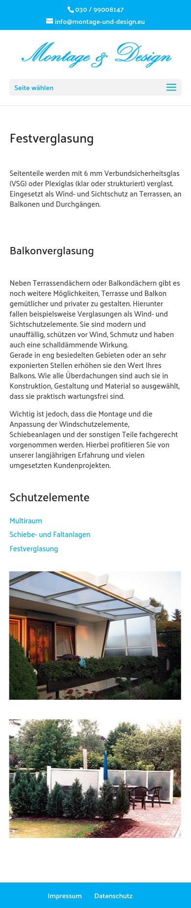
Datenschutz (113, 895)
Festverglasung (33, 548)
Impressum (65, 895)
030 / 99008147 (99, 9)
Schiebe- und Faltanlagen (49, 533)
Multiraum (25, 520)
